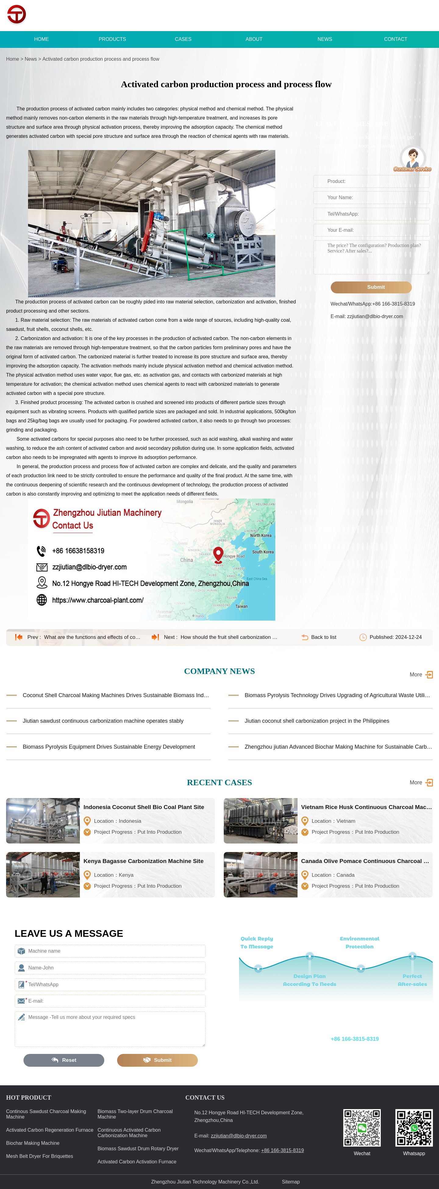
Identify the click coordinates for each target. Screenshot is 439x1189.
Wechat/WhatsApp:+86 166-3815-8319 (373, 303)
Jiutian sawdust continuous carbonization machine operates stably (103, 721)
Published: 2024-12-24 (396, 637)
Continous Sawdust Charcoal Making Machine (46, 1114)
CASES (183, 39)
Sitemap (291, 1181)
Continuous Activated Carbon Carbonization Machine (129, 1132)
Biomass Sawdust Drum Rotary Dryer (138, 1148)
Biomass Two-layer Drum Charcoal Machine (135, 1114)
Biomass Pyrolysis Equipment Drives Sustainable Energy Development (109, 747)
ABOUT (254, 39)
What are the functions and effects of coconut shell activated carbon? (92, 637)
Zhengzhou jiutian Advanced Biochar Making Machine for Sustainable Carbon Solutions (339, 747)
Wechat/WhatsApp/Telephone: (321, 1039)
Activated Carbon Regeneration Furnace (49, 1130)
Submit (371, 287)
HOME (41, 39)
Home (12, 59)
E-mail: (230, 1135)
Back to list (323, 637)
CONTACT (395, 39)
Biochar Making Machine (32, 1143)
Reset (64, 1060)
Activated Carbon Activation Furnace (137, 1161)
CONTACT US (205, 1097)
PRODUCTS (112, 39)
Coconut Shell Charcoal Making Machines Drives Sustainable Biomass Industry (117, 695)
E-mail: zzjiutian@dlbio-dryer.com (367, 316)
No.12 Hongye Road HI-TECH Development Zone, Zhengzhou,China (248, 1116)
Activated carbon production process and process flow (100, 59)
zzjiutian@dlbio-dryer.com (401, 16)
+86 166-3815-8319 (323, 16)
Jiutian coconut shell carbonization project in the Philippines (317, 721)
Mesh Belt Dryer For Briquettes (39, 1156)
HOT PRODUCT (28, 1097)
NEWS (325, 39)
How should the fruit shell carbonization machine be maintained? (229, 637)
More (416, 674)
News (31, 59)
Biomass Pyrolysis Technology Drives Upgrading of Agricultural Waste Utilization (339, 695)
